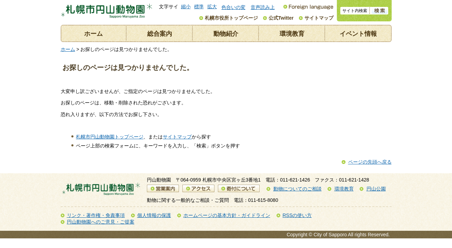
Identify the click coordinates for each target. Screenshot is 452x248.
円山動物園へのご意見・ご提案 (100, 222)
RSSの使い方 (297, 215)
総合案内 (159, 33)
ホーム (93, 33)
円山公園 (376, 189)
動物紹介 (225, 33)
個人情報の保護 (154, 215)
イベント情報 (358, 33)
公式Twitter (281, 18)
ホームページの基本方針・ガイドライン (226, 215)
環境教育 (292, 33)
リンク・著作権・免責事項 (96, 215)
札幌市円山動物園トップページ (109, 137)
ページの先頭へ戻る (370, 162)
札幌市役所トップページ (231, 18)
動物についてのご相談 (297, 189)
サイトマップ (318, 18)
